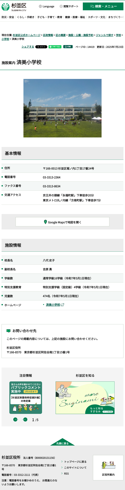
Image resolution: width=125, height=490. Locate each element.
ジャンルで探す (104, 26)
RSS (66, 464)
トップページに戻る (75, 452)
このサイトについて (75, 458)
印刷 (69, 38)
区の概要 (61, 26)
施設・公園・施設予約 (80, 26)
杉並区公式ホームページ (26, 26)
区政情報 (48, 26)
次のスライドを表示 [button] (25, 410)
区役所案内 (108, 466)
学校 (118, 26)
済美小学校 (55, 295)
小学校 (5, 30)
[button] (46, 6)
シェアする (28, 37)
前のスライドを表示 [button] (15, 410)
